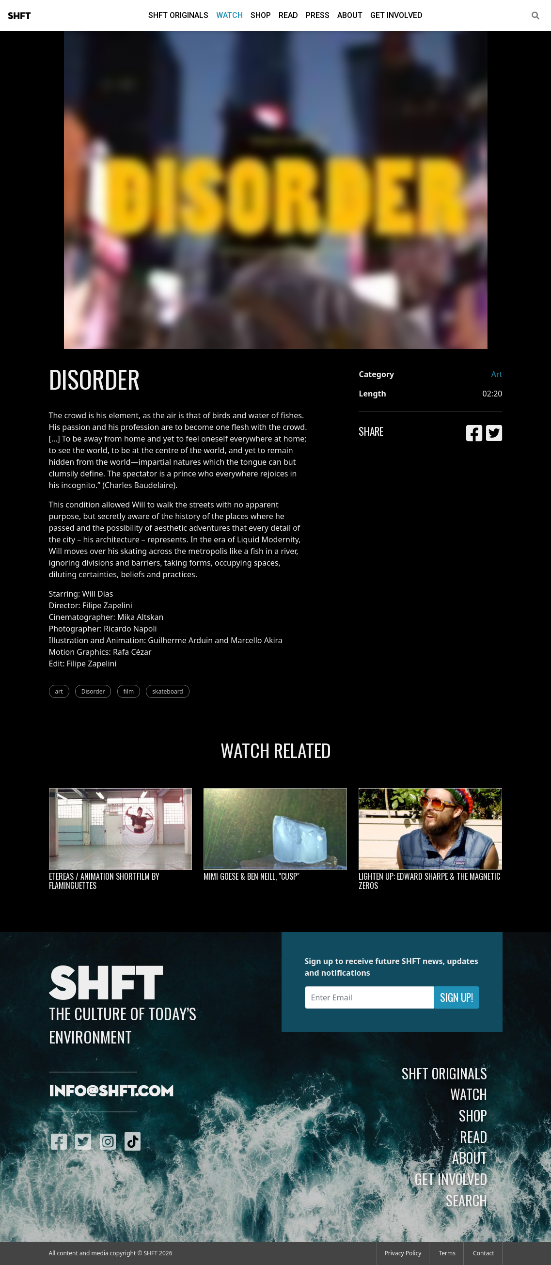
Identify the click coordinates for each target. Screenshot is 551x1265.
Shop (261, 15)
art (59, 691)
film (129, 691)
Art (497, 374)
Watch (229, 15)
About (349, 15)
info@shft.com (111, 1092)
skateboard (167, 691)
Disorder (93, 691)
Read (288, 15)
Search (466, 1200)
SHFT (19, 16)
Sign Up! (456, 997)
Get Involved (396, 15)
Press (318, 15)
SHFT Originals (178, 15)
